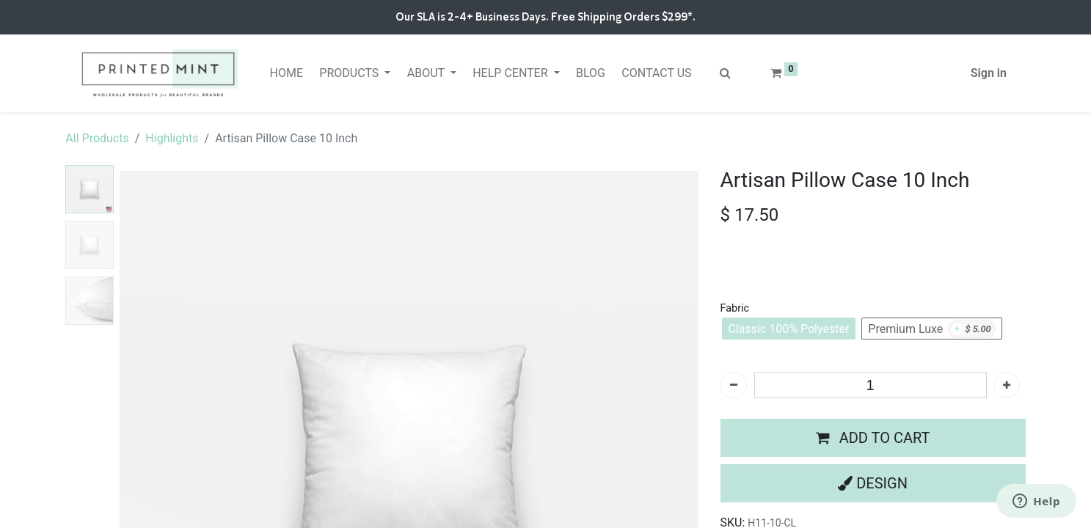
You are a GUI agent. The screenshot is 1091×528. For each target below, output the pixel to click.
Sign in (989, 73)
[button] (873, 438)
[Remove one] (733, 385)
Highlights (171, 138)
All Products (96, 138)
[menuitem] (286, 73)
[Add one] (1006, 385)
